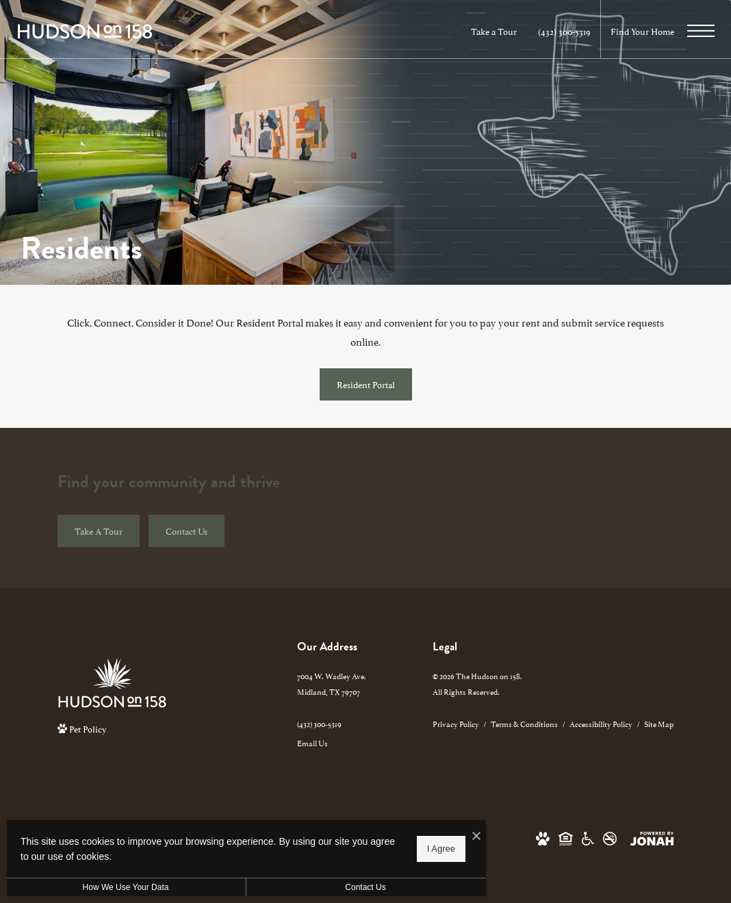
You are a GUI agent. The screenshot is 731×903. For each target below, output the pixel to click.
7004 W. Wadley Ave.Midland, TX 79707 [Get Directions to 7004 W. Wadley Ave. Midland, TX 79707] (331, 683)
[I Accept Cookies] (476, 835)
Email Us (312, 742)
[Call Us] (331, 723)
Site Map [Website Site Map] (659, 723)
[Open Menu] (701, 31)
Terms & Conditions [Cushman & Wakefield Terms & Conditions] (524, 723)
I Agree (441, 848)
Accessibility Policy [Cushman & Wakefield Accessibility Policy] (600, 723)
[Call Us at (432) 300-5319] (564, 31)
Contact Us (365, 887)
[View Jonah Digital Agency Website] (652, 836)
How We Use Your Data (126, 887)
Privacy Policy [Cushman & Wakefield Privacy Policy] (456, 723)
